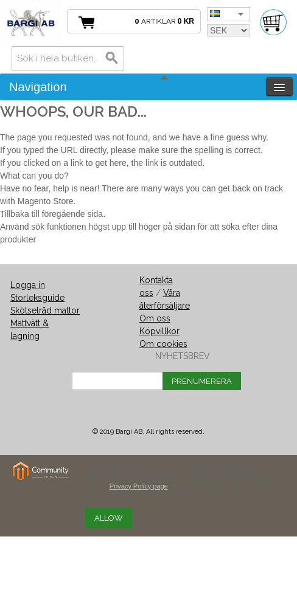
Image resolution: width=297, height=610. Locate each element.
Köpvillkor (159, 331)
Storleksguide (37, 298)
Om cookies (163, 344)
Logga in (27, 285)
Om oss (154, 318)
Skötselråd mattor (45, 310)
